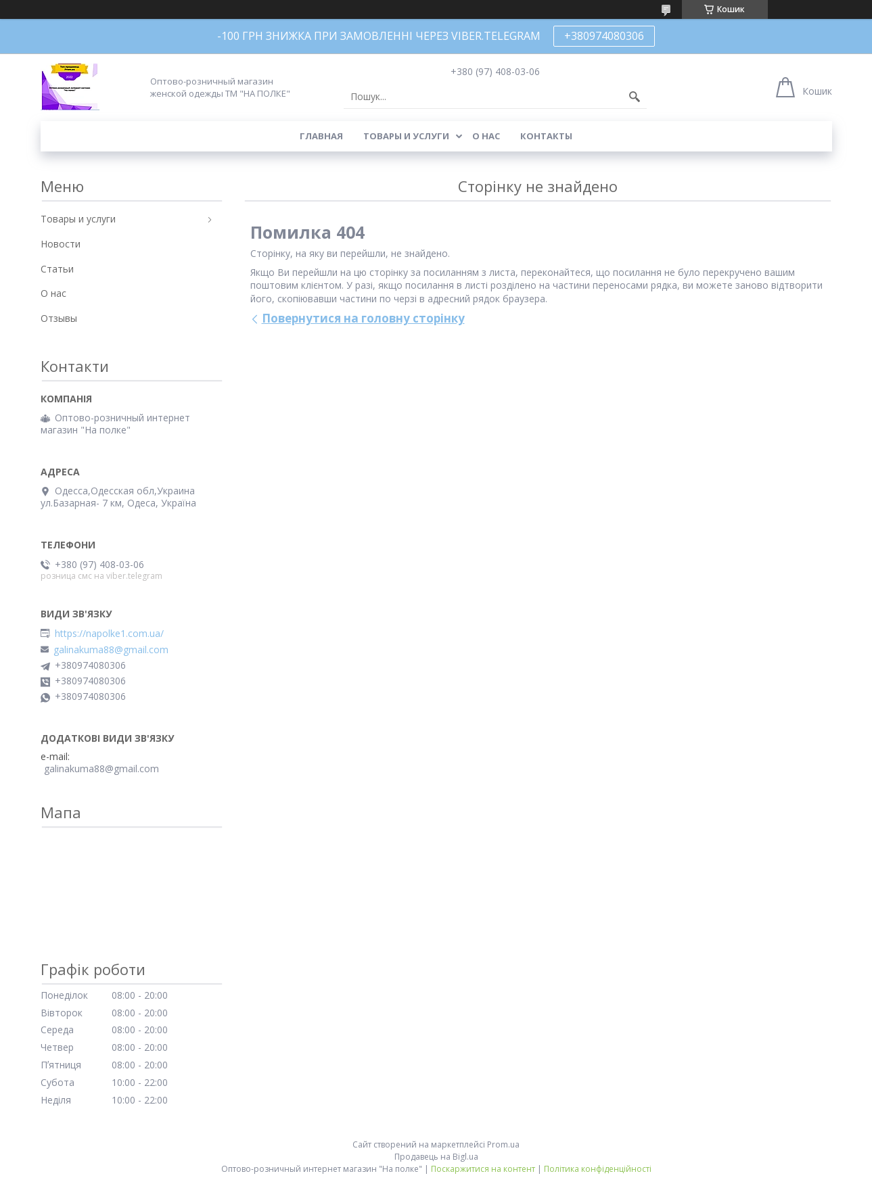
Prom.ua (503, 1144)
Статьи (57, 268)
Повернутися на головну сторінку (363, 318)
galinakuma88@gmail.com (110, 650)
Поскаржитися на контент (483, 1169)
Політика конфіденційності (597, 1169)
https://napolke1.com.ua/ (109, 634)
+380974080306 (604, 35)
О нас (486, 136)
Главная (321, 136)
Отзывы (59, 318)
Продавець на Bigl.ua (436, 1156)
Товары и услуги (406, 136)
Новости (61, 243)
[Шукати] (634, 96)
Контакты (546, 136)
